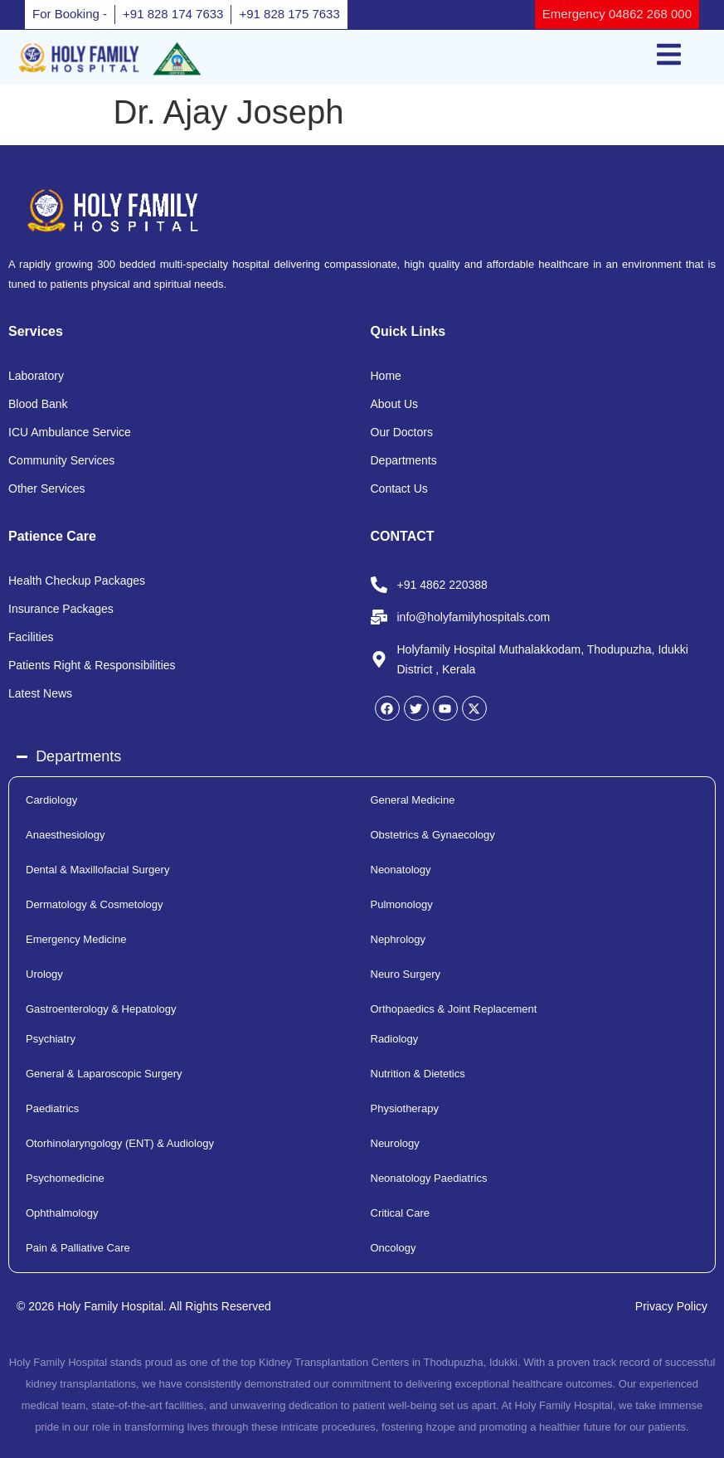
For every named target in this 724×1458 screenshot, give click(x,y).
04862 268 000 (648, 14)
